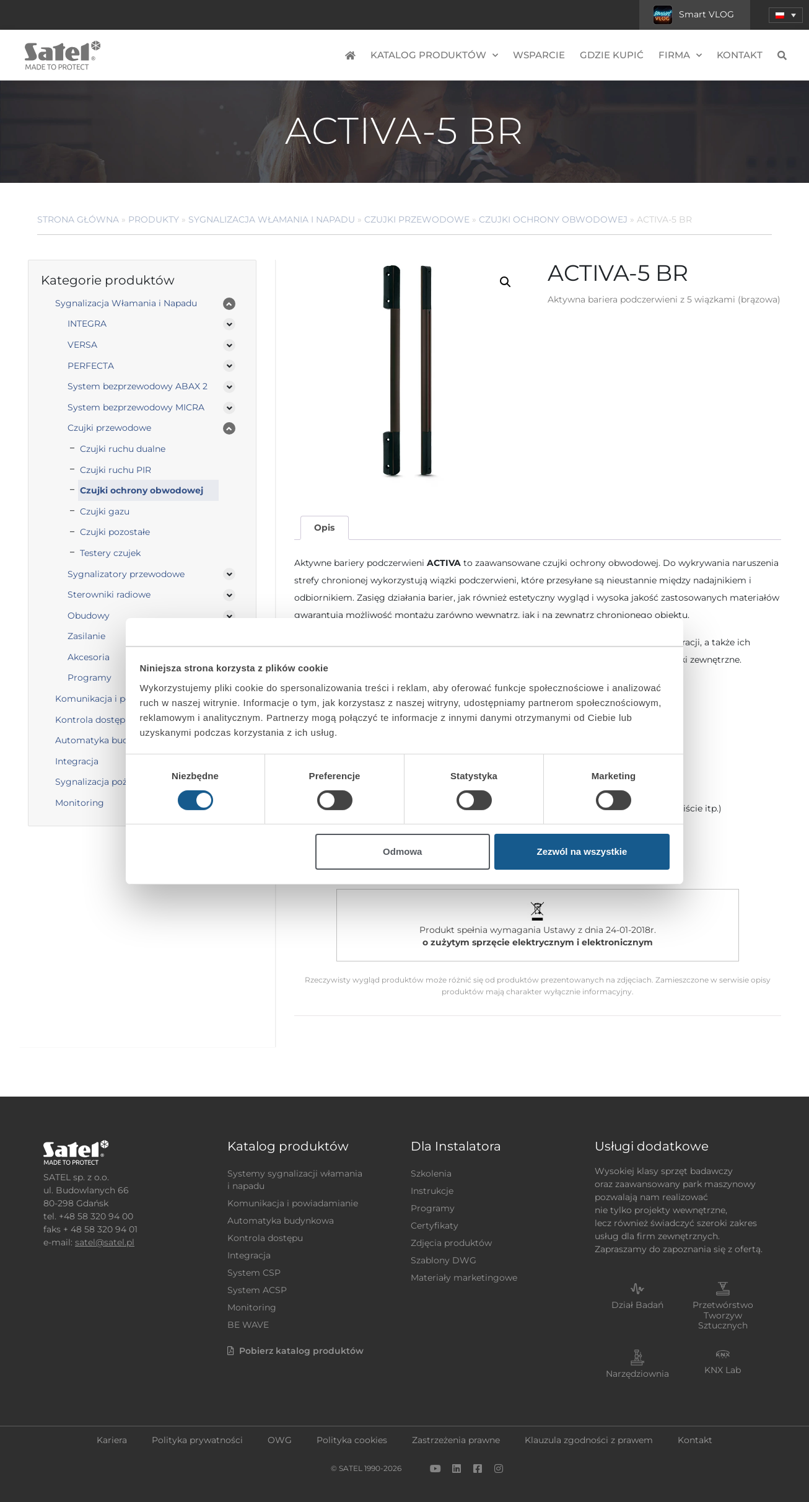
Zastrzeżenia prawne (456, 1440)
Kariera (112, 1440)
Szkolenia (431, 1173)
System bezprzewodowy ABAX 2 (138, 386)
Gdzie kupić (612, 55)
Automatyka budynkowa (280, 1220)
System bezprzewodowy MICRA (136, 407)
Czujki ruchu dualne (122, 448)
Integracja (249, 1255)
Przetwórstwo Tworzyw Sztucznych (723, 1315)
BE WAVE (248, 1324)
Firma (680, 55)
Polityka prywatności (197, 1440)
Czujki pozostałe (115, 531)
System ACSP (257, 1290)
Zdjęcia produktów (451, 1242)
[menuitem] (786, 15)
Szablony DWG (443, 1260)
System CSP (254, 1272)
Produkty (153, 219)
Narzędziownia (637, 1373)
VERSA (82, 344)
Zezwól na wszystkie (581, 851)
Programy (433, 1208)
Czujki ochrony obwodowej (553, 219)
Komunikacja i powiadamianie (292, 1203)
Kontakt (740, 55)
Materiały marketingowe (464, 1277)
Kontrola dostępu (265, 1238)
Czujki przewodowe (417, 219)
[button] (505, 282)
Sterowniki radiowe (109, 594)
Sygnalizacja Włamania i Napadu (271, 219)
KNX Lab (722, 1370)
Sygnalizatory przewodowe (126, 574)
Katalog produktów (434, 55)
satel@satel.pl (104, 1242)
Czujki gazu (104, 511)
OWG (280, 1440)
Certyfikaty (434, 1225)
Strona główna (78, 219)
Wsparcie (539, 55)
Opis (324, 527)
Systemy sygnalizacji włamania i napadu (294, 1179)
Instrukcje (432, 1190)
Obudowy (89, 615)
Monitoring (251, 1307)
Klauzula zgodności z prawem (589, 1440)
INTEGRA (87, 323)
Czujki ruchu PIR (115, 469)
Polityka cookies (352, 1440)
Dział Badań (637, 1304)
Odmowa (402, 851)
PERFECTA (91, 365)
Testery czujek (110, 553)
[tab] (324, 528)
